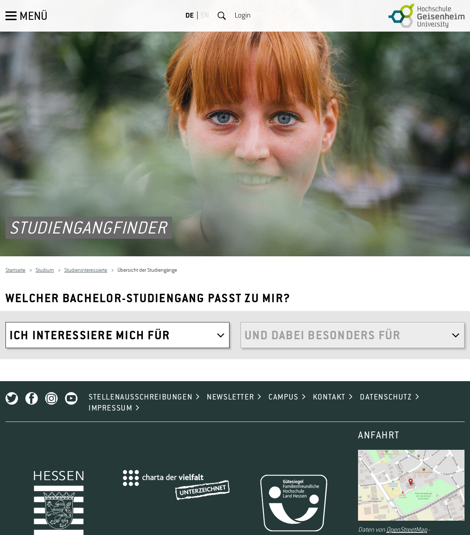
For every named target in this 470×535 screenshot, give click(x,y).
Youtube (71, 393)
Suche (221, 15)
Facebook (31, 393)
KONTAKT (329, 391)
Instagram (51, 393)
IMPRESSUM (110, 402)
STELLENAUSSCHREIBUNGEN (140, 391)
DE (189, 16)
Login (243, 16)
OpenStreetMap (406, 524)
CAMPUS (283, 391)
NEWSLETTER (230, 391)
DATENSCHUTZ (386, 391)
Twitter (12, 393)
